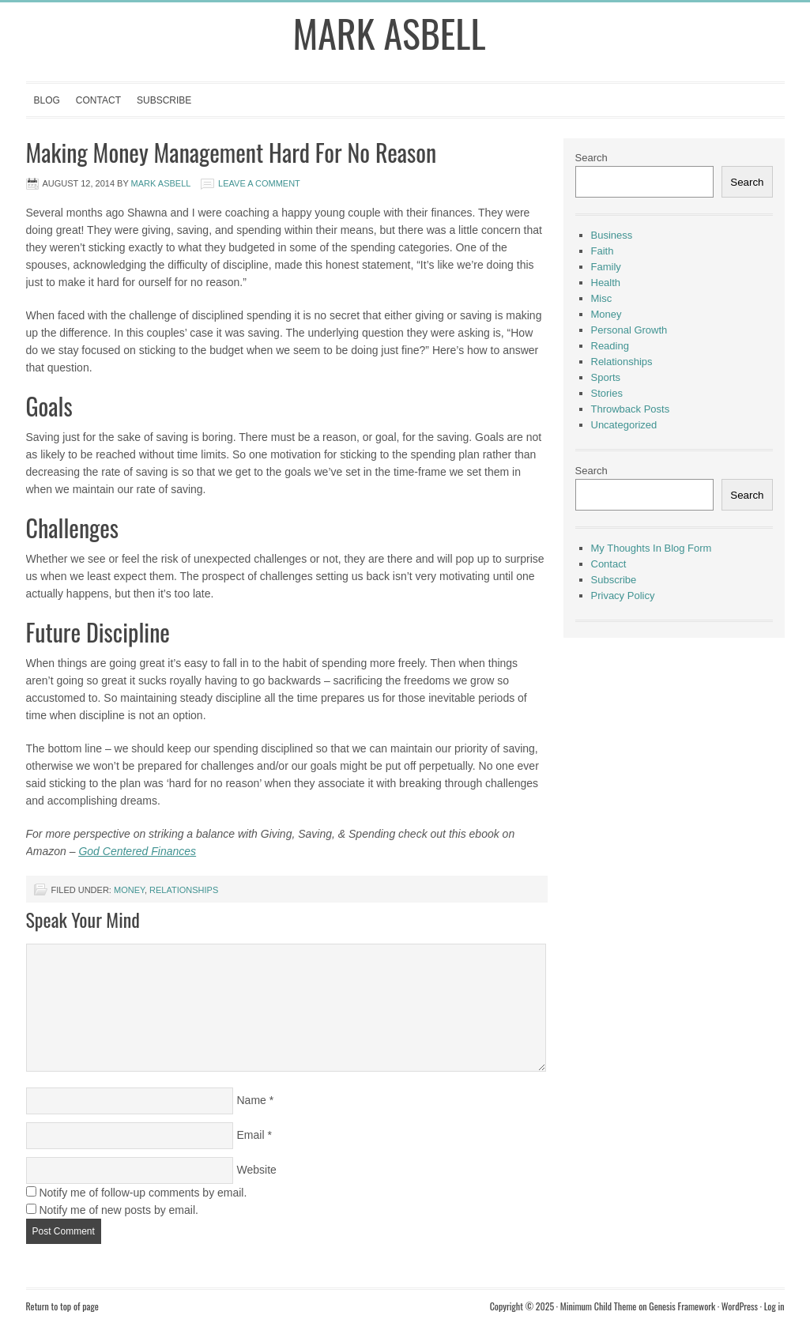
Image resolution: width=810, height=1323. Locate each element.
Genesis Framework (682, 1306)
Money (129, 890)
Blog (47, 100)
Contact (98, 100)
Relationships (183, 890)
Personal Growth (629, 330)
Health (606, 282)
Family (606, 267)
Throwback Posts (630, 409)
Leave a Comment (259, 183)
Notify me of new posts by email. (118, 1210)
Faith (602, 251)
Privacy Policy (623, 595)
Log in (774, 1306)
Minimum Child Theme (598, 1306)
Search (591, 158)
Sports (606, 377)
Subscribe (164, 100)
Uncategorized (624, 425)
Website (257, 1169)
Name (251, 1100)
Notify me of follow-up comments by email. (143, 1192)
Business (612, 235)
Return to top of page (62, 1306)
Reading (610, 346)
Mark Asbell (389, 33)
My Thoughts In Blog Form (651, 548)
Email (251, 1135)
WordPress (739, 1306)
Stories (607, 393)
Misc (601, 298)
